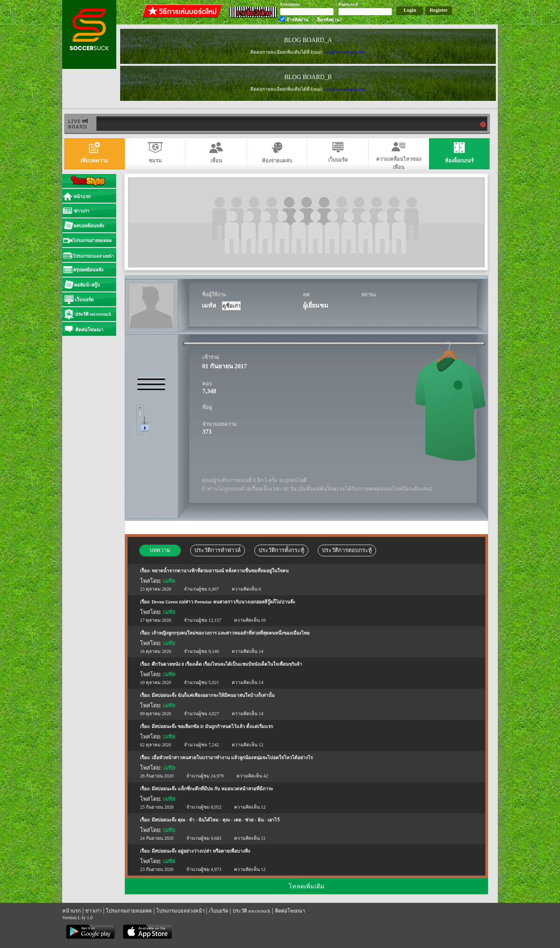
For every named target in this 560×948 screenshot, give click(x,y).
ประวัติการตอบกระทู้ (347, 550)
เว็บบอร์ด (218, 911)
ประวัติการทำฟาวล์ (217, 550)
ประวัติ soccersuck (251, 911)
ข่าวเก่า (93, 911)
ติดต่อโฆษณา (290, 911)
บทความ (160, 550)
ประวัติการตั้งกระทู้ (281, 550)
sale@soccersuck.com (345, 52)
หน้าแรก (71, 911)
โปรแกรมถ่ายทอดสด (129, 911)
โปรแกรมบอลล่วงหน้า (180, 911)
